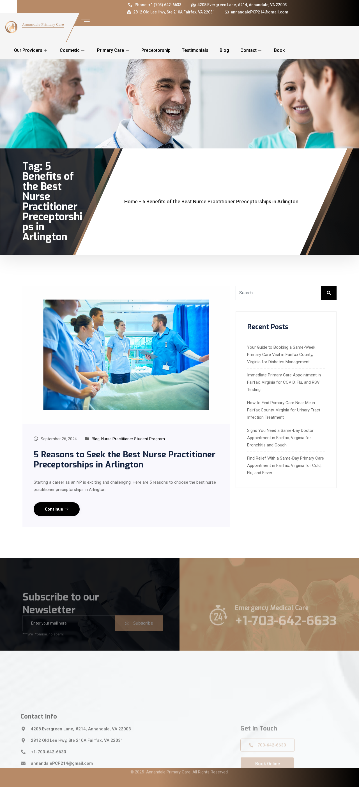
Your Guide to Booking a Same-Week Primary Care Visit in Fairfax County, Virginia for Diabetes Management (281, 354)
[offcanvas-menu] (85, 20)
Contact (251, 50)
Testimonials (195, 50)
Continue (56, 509)
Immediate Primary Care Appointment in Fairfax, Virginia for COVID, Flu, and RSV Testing (284, 382)
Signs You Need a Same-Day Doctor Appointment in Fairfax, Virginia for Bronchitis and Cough (280, 438)
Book (279, 50)
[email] (68, 631)
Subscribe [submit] (139, 631)
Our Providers (31, 50)
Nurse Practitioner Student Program (133, 439)
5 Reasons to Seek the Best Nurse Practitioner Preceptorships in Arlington (124, 459)
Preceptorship (156, 50)
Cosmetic (73, 50)
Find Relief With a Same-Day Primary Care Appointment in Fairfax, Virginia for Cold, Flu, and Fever (285, 465)
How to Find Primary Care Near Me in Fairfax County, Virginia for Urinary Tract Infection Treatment (283, 410)
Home (131, 201)
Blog (224, 50)
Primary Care (113, 50)
